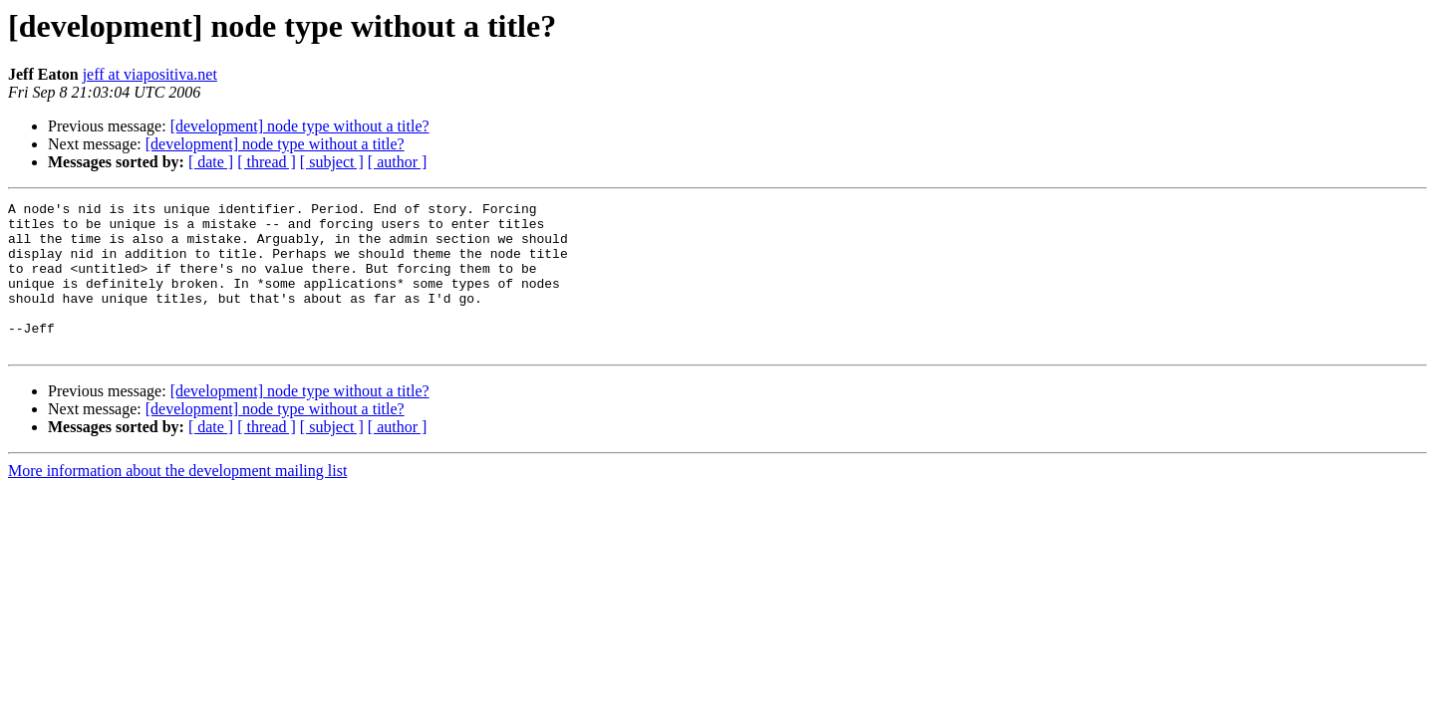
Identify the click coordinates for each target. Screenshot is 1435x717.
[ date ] (210, 161)
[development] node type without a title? (300, 126)
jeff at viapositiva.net (150, 74)
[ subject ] (332, 161)
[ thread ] (266, 161)
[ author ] (398, 161)
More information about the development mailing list (177, 500)
